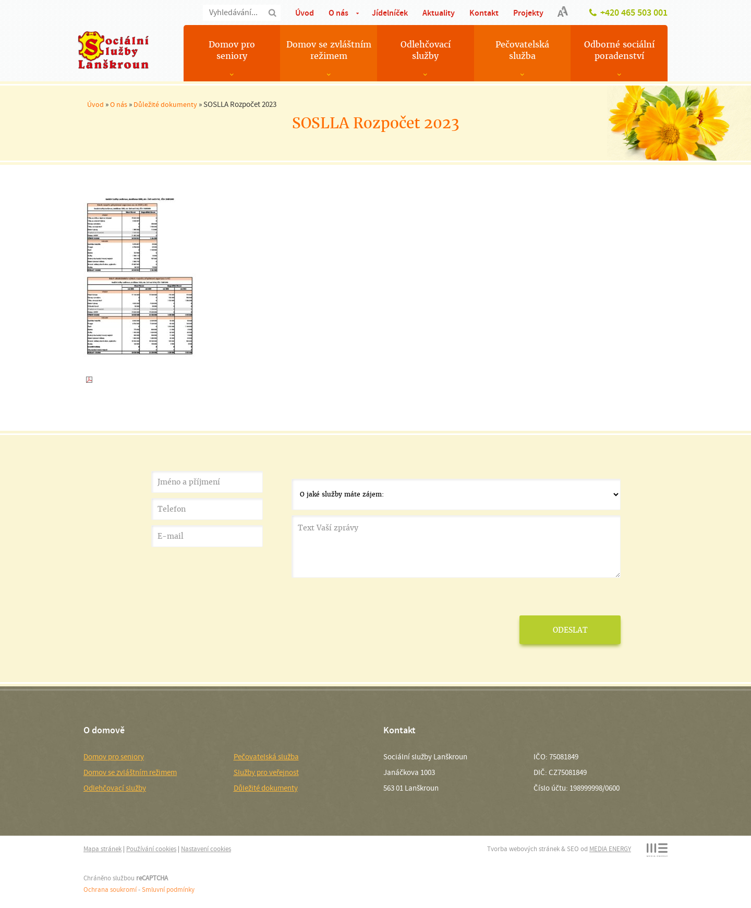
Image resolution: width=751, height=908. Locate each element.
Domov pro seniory (232, 50)
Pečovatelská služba (522, 50)
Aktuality (438, 12)
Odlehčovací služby (426, 50)
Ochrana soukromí (110, 889)
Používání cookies (151, 848)
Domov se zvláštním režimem (328, 50)
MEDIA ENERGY (610, 848)
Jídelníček (390, 12)
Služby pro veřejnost (266, 772)
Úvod (304, 12)
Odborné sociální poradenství (619, 50)
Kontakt (484, 12)
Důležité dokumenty (165, 104)
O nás (338, 12)
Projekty (528, 12)
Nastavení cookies (206, 848)
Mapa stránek (102, 848)
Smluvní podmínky (168, 889)
